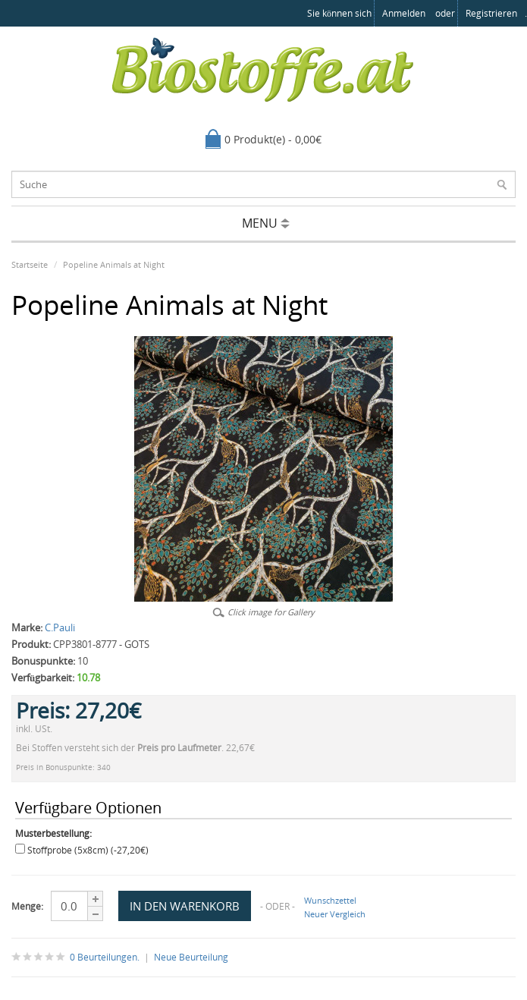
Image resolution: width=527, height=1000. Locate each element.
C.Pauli (60, 627)
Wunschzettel (330, 900)
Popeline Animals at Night (114, 264)
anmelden (403, 13)
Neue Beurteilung (191, 957)
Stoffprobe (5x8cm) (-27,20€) (88, 850)
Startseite (29, 264)
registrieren (491, 13)
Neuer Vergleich (334, 914)
